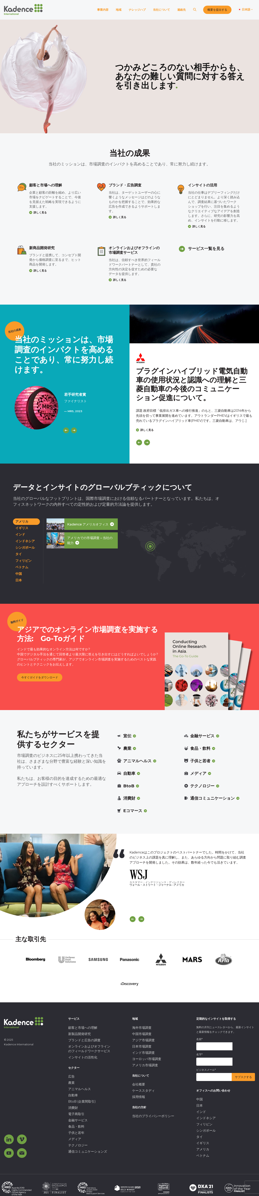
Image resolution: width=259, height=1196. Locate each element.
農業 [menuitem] (71, 1083)
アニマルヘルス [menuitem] (79, 1089)
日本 (18, 580)
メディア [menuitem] (74, 1139)
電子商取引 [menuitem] (76, 1114)
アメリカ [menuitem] (202, 1149)
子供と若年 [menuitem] (76, 1133)
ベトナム (21, 567)
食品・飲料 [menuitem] (76, 1126)
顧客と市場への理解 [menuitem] (82, 1028)
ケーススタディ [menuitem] (143, 1091)
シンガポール (25, 547)
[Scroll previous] (133, 919)
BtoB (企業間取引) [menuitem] (82, 1101)
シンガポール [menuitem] (206, 1130)
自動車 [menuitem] (73, 1095)
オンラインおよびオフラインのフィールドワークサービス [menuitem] (89, 1049)
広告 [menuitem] (71, 1076)
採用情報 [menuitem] (138, 1097)
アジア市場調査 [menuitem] (143, 1040)
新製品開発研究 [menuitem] (79, 1034)
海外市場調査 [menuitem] (142, 1028)
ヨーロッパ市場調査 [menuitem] (146, 1059)
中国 (18, 574)
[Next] (74, 430)
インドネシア (25, 541)
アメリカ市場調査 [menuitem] (145, 1065)
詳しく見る (40, 212)
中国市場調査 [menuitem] (142, 1034)
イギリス (21, 528)
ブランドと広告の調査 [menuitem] (84, 1040)
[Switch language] (245, 9)
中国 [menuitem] (199, 1099)
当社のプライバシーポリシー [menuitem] (153, 1116)
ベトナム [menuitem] (202, 1155)
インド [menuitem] (201, 1112)
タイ (18, 554)
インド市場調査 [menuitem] (143, 1053)
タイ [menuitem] (199, 1137)
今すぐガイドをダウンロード (39, 677)
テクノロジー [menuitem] (78, 1145)
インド (20, 534)
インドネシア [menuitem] (206, 1118)
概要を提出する (217, 9)
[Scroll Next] (141, 919)
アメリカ (21, 521)
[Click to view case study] (194, 324)
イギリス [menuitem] (202, 1143)
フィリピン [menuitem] (204, 1124)
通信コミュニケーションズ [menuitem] (87, 1151)
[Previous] (66, 430)
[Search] (195, 9)
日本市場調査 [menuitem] (142, 1046)
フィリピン (23, 561)
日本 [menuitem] (199, 1105)
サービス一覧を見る (206, 248)
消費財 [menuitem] (73, 1108)
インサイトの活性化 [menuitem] (82, 1057)
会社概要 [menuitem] (138, 1084)
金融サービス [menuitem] (78, 1120)
